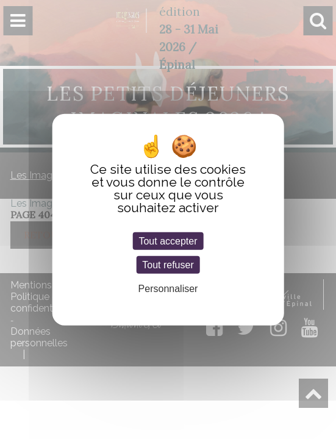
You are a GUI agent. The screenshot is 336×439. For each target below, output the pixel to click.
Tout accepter (167, 241)
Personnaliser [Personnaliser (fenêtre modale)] (168, 289)
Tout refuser (167, 265)
